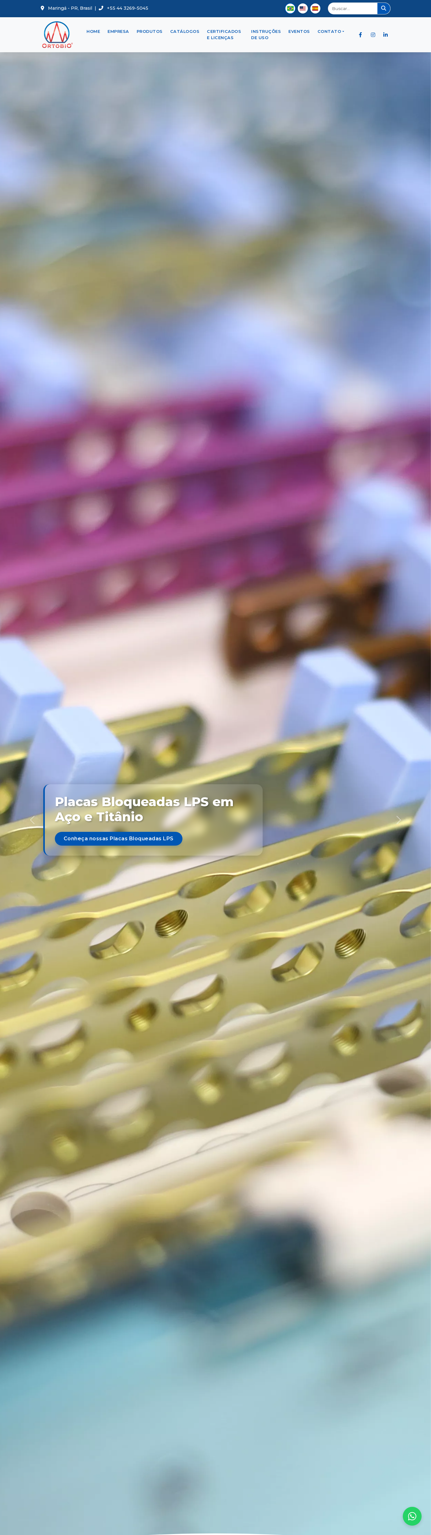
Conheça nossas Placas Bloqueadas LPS (119, 839)
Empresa (118, 31)
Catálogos (185, 31)
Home (93, 31)
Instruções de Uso (266, 34)
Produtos (150, 31)
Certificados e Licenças (224, 34)
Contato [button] (329, 31)
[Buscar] (353, 8)
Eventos (299, 31)
